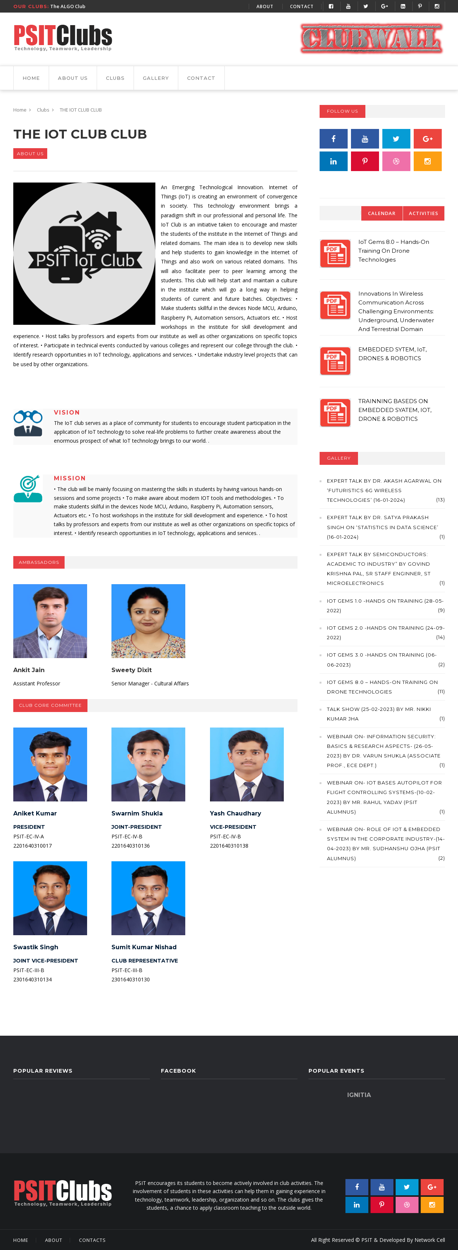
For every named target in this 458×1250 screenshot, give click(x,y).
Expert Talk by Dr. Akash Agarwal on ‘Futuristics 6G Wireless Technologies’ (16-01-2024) (384, 490)
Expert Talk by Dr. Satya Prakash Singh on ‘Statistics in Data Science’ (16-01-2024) (382, 526)
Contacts (92, 1240)
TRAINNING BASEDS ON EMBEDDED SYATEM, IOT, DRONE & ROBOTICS (394, 410)
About (264, 6)
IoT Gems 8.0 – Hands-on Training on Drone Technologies (393, 250)
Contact (302, 6)
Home (31, 78)
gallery (156, 78)
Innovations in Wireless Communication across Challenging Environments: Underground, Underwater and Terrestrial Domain (396, 311)
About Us (73, 78)
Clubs (115, 78)
